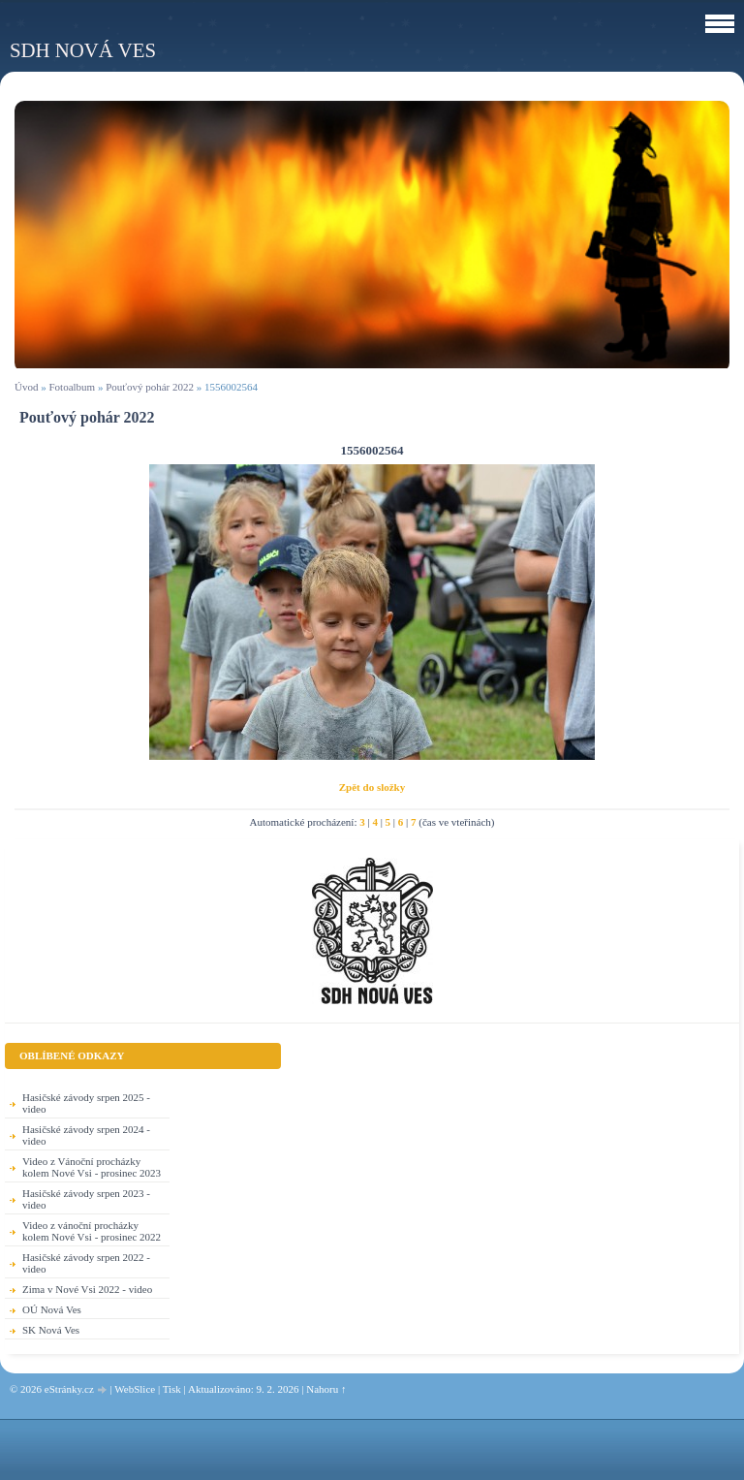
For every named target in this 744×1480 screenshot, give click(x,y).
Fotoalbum (71, 387)
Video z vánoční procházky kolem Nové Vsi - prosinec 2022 (91, 1231)
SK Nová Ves (50, 1330)
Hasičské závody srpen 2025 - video (86, 1103)
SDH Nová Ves (83, 50)
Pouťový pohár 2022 (150, 387)
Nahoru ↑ (326, 1389)
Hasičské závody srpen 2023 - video (86, 1199)
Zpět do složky (372, 787)
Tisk (172, 1389)
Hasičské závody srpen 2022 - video (86, 1263)
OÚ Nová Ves (51, 1309)
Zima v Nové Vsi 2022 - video (87, 1289)
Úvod (26, 387)
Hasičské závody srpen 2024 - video (86, 1135)
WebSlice (134, 1389)
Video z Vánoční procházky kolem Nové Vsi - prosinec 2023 (91, 1167)
